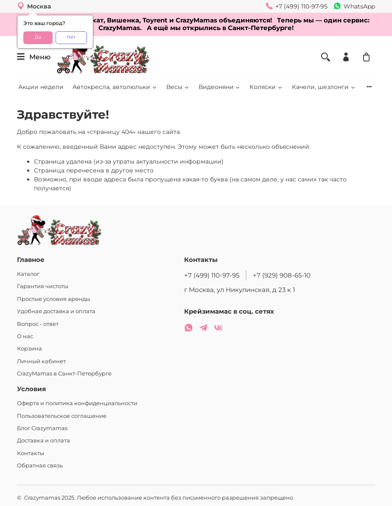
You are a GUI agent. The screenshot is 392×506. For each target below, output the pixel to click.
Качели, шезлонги (324, 87)
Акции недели (41, 87)
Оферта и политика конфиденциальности (77, 403)
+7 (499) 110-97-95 (211, 275)
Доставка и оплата (43, 440)
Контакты (30, 453)
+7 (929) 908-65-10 (282, 275)
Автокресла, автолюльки (115, 87)
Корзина (29, 348)
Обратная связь (40, 465)
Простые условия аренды (53, 299)
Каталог (28, 274)
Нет (71, 37)
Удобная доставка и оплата (56, 311)
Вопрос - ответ (38, 324)
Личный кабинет (41, 361)
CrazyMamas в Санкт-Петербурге (64, 373)
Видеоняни (220, 87)
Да (38, 37)
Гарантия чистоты (42, 286)
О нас (25, 336)
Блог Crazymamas (42, 428)
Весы (178, 87)
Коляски (266, 87)
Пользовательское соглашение (61, 416)
